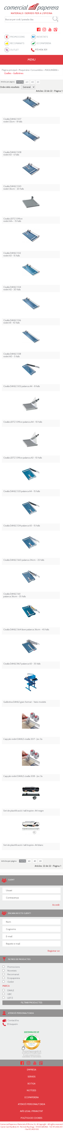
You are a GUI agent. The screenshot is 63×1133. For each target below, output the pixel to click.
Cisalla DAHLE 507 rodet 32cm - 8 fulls (12, 120)
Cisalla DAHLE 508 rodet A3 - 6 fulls (12, 153)
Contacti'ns (10, 1020)
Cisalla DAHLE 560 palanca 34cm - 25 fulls (23, 560)
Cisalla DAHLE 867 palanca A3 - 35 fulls (22, 664)
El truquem (10, 1024)
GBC (7, 994)
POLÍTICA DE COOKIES (31, 1118)
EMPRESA (31, 1069)
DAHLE (8, 990)
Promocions (11, 966)
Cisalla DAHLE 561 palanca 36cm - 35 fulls (14, 595)
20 (38, 82)
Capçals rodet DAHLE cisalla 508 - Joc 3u (22, 776)
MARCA (6, 985)
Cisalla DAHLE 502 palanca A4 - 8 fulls (21, 386)
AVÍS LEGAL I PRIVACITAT (31, 1111)
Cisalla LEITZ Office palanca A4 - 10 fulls (22, 422)
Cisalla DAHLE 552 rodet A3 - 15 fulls (12, 254)
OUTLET (14, 49)
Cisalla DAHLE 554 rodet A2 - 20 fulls (12, 288)
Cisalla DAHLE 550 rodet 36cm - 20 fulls (13, 187)
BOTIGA (31, 1083)
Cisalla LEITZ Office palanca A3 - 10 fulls (22, 458)
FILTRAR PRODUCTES (31, 1002)
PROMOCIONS (17, 36)
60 (27, 82)
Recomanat (10, 974)
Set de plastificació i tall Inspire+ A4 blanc (23, 845)
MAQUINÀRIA (51, 70)
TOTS (20, 82)
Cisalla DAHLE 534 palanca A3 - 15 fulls (21, 525)
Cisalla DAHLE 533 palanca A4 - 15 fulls (21, 491)
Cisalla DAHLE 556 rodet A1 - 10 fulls (12, 321)
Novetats (9, 970)
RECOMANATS (17, 43)
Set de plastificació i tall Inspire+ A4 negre (23, 811)
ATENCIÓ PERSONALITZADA (31, 1104)
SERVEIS (32, 1076)
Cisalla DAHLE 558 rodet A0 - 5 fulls (12, 355)
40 (32, 82)
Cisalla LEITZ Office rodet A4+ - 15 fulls (12, 220)
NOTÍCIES (31, 1090)
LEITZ (7, 997)
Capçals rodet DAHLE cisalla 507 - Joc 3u (22, 739)
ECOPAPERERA (44, 43)
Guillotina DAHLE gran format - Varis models (24, 702)
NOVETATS (42, 36)
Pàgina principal (9, 70)
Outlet (8, 981)
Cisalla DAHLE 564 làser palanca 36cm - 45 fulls (26, 629)
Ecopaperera (11, 978)
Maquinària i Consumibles (31, 70)
